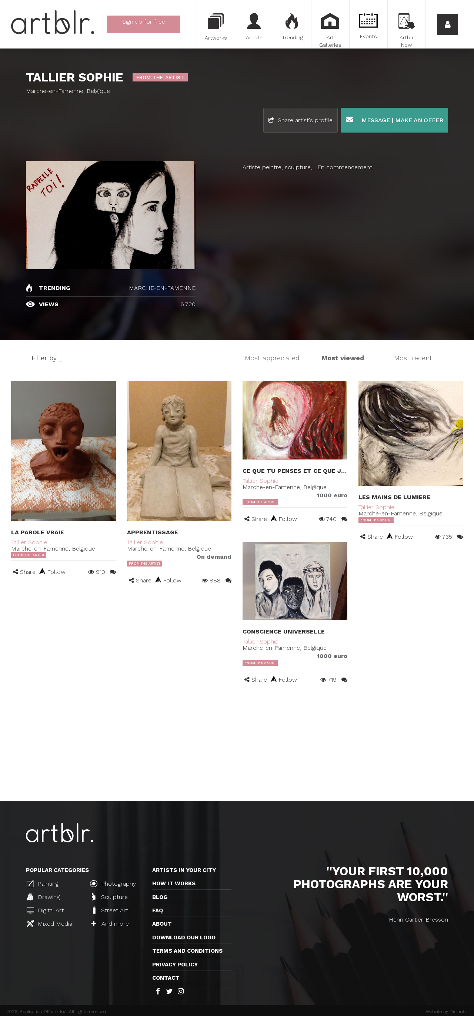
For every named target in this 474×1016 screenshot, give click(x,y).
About (162, 923)
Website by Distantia (447, 1011)
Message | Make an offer (394, 120)
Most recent (413, 358)
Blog (159, 897)
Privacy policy (175, 964)
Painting (43, 883)
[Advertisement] (237, 745)
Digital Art (45, 910)
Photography (113, 883)
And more (110, 923)
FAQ (157, 910)
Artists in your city (184, 870)
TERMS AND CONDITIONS (187, 951)
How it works (174, 883)
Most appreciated (272, 358)
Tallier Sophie (29, 542)
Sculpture (110, 896)
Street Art (109, 910)
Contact (165, 978)
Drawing (43, 896)
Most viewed (342, 358)
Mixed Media (49, 923)
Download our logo (184, 937)
